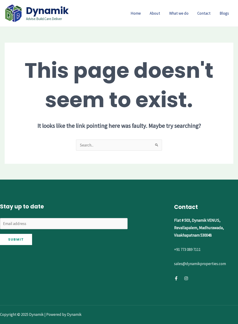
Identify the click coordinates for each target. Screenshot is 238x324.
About (158, 13)
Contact (205, 13)
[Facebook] (176, 278)
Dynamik (47, 10)
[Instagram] (186, 278)
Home (140, 13)
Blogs (224, 13)
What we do (181, 13)
